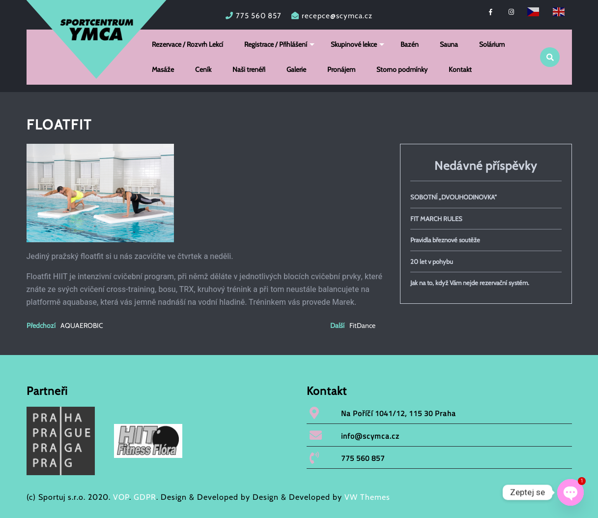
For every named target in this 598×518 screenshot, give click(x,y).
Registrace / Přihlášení (275, 44)
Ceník (203, 69)
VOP (121, 497)
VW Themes (366, 497)
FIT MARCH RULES (436, 219)
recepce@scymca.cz (337, 15)
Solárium (492, 44)
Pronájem (341, 69)
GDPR (145, 497)
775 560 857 (259, 15)
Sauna (449, 44)
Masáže (163, 69)
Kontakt (460, 69)
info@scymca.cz (370, 436)
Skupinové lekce (354, 44)
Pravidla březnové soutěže (445, 240)
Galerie (296, 69)
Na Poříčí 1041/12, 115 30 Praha (398, 413)
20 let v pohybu (431, 261)
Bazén (409, 44)
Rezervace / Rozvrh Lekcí (187, 44)
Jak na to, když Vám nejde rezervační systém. (469, 283)
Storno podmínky (401, 69)
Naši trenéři (248, 69)
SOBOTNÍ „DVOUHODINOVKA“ (453, 197)
